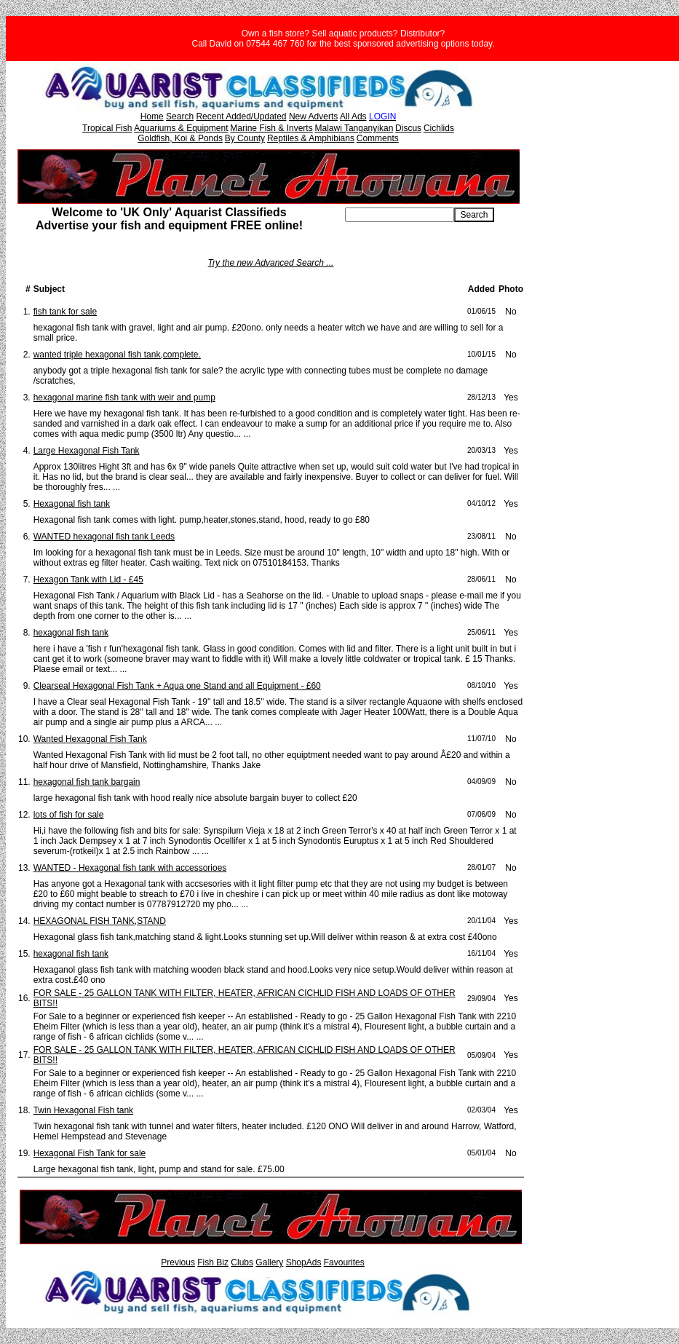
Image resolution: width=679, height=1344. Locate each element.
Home (152, 116)
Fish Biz (213, 1262)
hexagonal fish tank (70, 633)
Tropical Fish (107, 128)
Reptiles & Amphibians (310, 138)
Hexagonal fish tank (71, 504)
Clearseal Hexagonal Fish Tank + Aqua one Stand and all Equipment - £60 (177, 686)
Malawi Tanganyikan (353, 128)
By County (245, 138)
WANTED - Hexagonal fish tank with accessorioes (130, 868)
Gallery (269, 1262)
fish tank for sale (65, 312)
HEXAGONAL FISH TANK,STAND (99, 921)
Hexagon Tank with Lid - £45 (88, 579)
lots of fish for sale (68, 815)
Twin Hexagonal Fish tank (83, 1110)
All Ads (353, 116)
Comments (378, 138)
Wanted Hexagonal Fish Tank (90, 739)
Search (180, 116)
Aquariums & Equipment (181, 128)
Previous (178, 1262)
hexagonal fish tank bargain (86, 782)
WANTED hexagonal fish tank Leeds (104, 536)
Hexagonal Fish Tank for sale (89, 1153)
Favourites (344, 1262)
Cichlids (439, 128)
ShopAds (304, 1262)
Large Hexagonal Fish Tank (86, 451)
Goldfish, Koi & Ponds (180, 138)
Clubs (242, 1262)
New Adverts (313, 116)
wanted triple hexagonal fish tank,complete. (117, 354)
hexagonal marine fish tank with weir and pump (124, 397)
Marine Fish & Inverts (271, 128)
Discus (408, 128)
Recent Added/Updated (241, 116)
